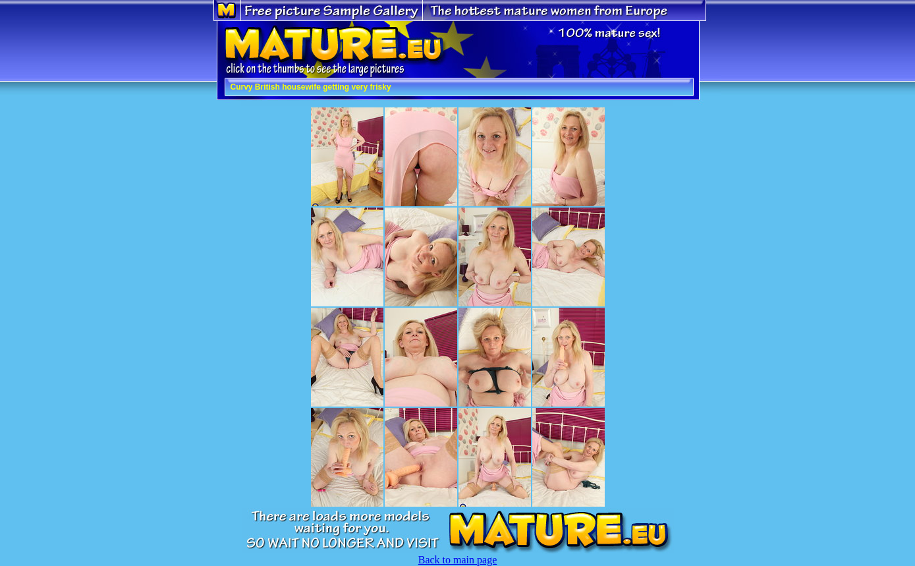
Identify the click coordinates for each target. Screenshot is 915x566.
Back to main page (457, 559)
